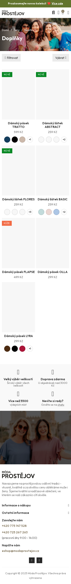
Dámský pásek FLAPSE (18, 272)
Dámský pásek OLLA (53, 272)
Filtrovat (12, 58)
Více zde (57, 3)
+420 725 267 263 (15, 532)
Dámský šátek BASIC (52, 199)
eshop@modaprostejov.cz (20, 551)
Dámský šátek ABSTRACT (52, 125)
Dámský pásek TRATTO (18, 125)
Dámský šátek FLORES (18, 199)
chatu (61, 404)
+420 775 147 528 (14, 526)
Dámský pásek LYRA (18, 336)
